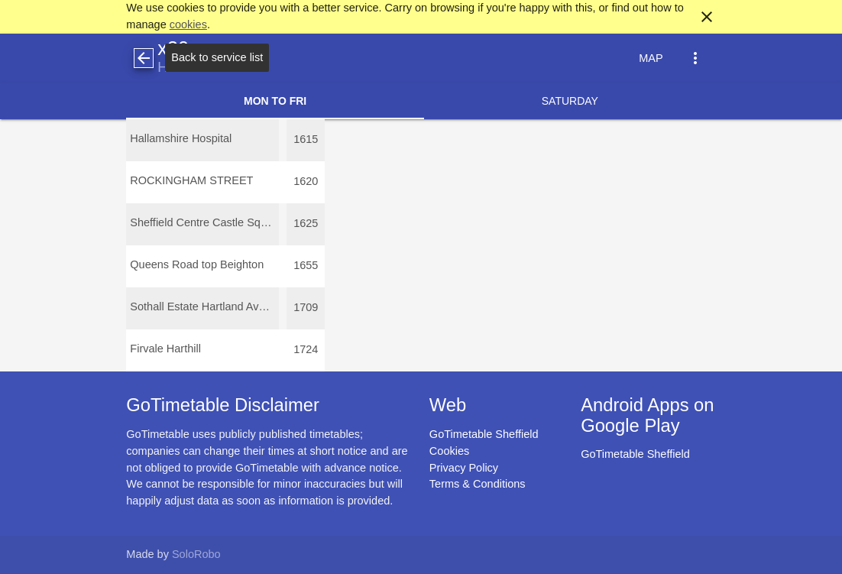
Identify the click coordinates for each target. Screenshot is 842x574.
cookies (188, 24)
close (707, 17)
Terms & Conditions (477, 484)
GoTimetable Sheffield (484, 434)
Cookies (449, 451)
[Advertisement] (421, 530)
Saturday (570, 101)
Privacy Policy (463, 468)
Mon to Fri (275, 101)
